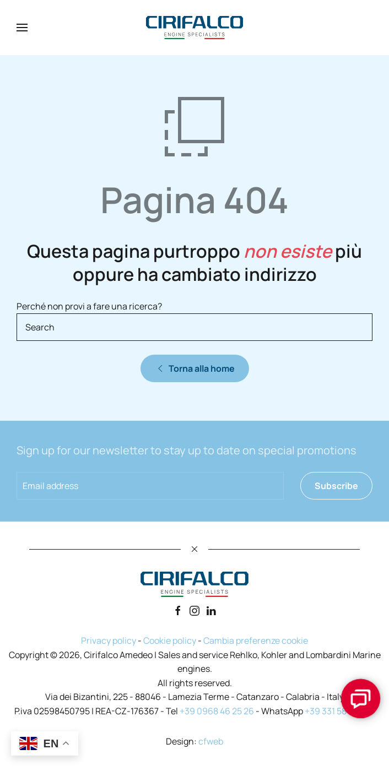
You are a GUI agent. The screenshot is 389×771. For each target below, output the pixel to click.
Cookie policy (169, 640)
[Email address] (150, 485)
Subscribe (336, 486)
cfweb (210, 741)
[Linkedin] (211, 610)
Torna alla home (195, 368)
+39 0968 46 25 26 (217, 711)
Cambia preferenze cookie (255, 640)
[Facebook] (177, 610)
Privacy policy (108, 640)
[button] (22, 27)
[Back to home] (194, 27)
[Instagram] (194, 610)
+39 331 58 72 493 (340, 711)
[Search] (194, 327)
